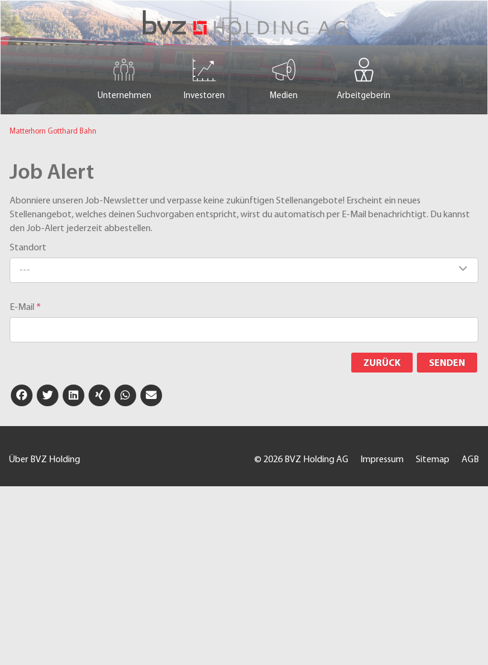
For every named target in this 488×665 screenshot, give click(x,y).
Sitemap (432, 460)
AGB (470, 460)
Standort (28, 248)
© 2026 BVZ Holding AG (301, 460)
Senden (447, 363)
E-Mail (25, 307)
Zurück (382, 363)
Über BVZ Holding (44, 460)
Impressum (382, 460)
